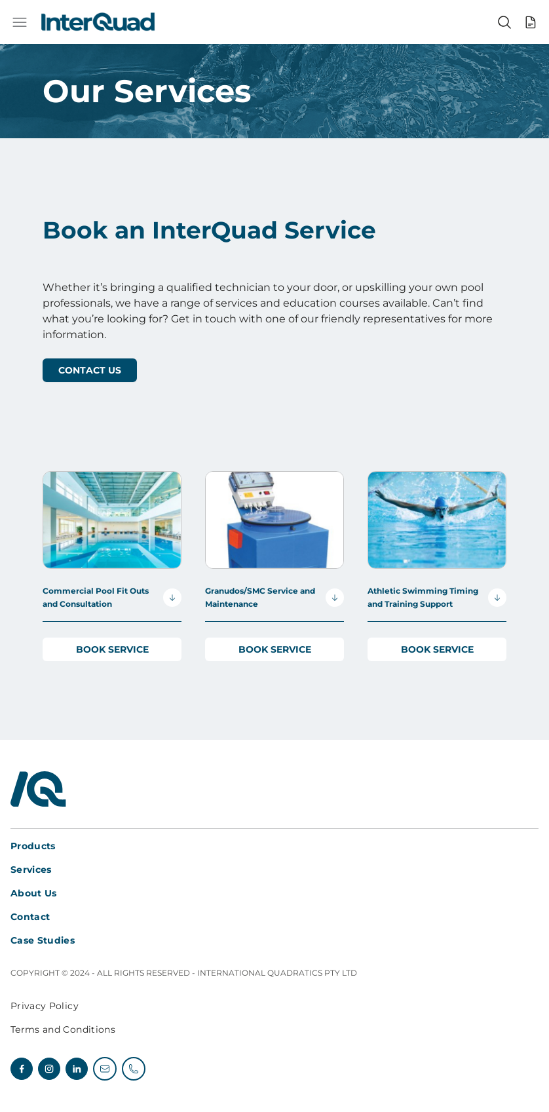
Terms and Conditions (62, 1029)
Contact (30, 917)
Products (33, 846)
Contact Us (89, 370)
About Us (33, 893)
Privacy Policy (44, 1006)
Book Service (112, 649)
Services (31, 869)
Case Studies (42, 940)
